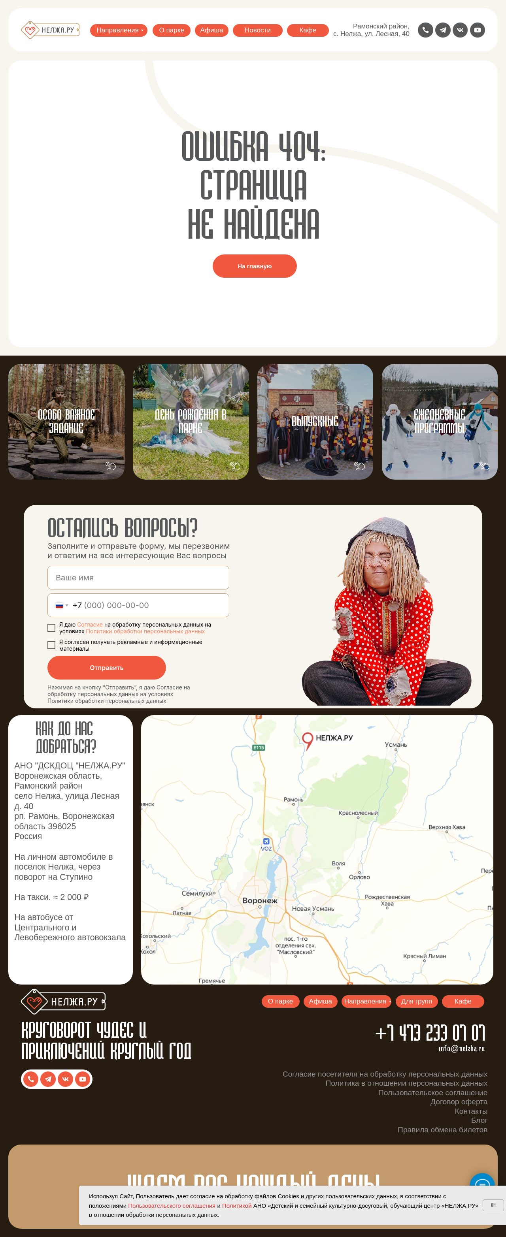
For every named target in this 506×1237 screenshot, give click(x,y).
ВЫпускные (315, 422)
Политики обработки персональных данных (145, 631)
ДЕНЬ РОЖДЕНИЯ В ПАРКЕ (191, 422)
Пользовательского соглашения (171, 1205)
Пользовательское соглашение (432, 1092)
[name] (138, 577)
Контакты (471, 1111)
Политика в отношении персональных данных (406, 1083)
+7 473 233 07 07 (430, 1034)
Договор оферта (458, 1102)
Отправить (107, 668)
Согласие (90, 624)
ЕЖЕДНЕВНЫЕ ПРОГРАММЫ (439, 422)
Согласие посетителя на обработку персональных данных (385, 1074)
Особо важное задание (66, 422)
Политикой (237, 1205)
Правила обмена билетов (442, 1130)
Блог (479, 1120)
